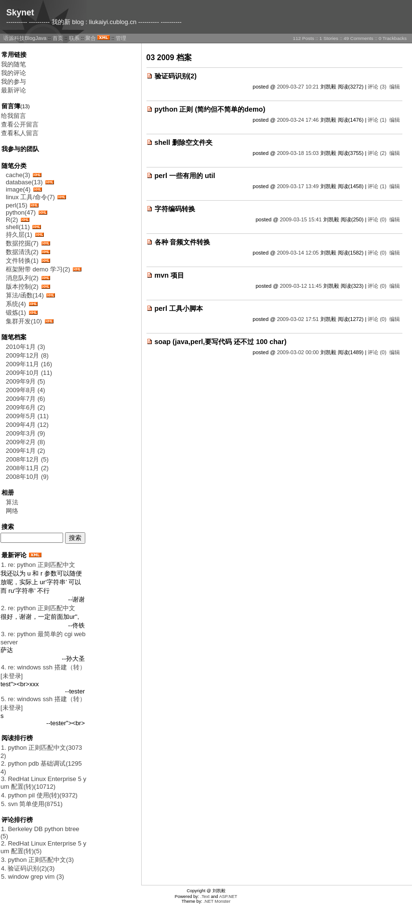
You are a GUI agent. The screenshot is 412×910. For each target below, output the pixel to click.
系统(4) (16, 304)
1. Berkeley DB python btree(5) (40, 832)
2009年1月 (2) (25, 450)
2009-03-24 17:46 (298, 120)
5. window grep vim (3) (32, 876)
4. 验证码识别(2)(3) (27, 868)
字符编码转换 (175, 209)
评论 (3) (377, 87)
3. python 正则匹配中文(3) (37, 859)
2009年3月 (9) (25, 433)
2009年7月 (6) (25, 398)
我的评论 (13, 73)
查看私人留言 (20, 133)
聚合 (90, 38)
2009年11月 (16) (29, 364)
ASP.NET (228, 896)
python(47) (21, 212)
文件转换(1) (22, 260)
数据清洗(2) (22, 252)
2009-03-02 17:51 (298, 319)
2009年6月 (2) (25, 407)
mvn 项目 (170, 275)
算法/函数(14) (25, 295)
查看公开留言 (20, 124)
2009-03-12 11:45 (301, 286)
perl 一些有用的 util (185, 175)
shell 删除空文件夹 (184, 142)
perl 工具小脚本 (179, 308)
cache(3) (18, 175)
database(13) (24, 182)
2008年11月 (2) (27, 468)
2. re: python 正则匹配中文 (38, 608)
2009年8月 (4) (25, 390)
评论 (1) (377, 120)
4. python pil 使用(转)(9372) (39, 795)
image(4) (18, 189)
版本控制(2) (22, 286)
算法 (12, 502)
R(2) (12, 219)
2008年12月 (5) (27, 459)
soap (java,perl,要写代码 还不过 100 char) (221, 342)
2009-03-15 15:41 (301, 219)
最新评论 (13, 90)
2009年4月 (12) (27, 424)
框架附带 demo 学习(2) (38, 269)
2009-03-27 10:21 (298, 87)
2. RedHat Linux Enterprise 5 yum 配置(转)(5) (43, 847)
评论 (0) (377, 219)
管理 (121, 38)
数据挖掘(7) (22, 243)
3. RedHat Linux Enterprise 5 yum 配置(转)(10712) (43, 782)
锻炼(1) (16, 312)
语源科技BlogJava (24, 38)
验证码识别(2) (176, 76)
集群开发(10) (24, 321)
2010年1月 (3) (25, 346)
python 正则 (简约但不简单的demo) (210, 109)
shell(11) (18, 227)
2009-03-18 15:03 (298, 153)
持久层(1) (19, 234)
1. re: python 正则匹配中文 (38, 564)
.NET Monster (216, 901)
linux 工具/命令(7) (30, 197)
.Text (205, 896)
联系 (74, 38)
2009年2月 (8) (25, 442)
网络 (12, 510)
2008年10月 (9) (27, 476)
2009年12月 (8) (27, 355)
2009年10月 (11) (29, 372)
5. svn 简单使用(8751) (32, 803)
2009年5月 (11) (27, 416)
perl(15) (16, 205)
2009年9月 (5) (25, 381)
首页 (58, 38)
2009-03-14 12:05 (298, 253)
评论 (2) (377, 153)
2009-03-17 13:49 (298, 186)
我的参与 (13, 81)
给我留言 (13, 115)
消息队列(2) (22, 278)
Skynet (20, 12)
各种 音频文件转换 (183, 242)
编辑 (394, 87)
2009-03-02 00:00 (298, 352)
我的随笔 (13, 64)
